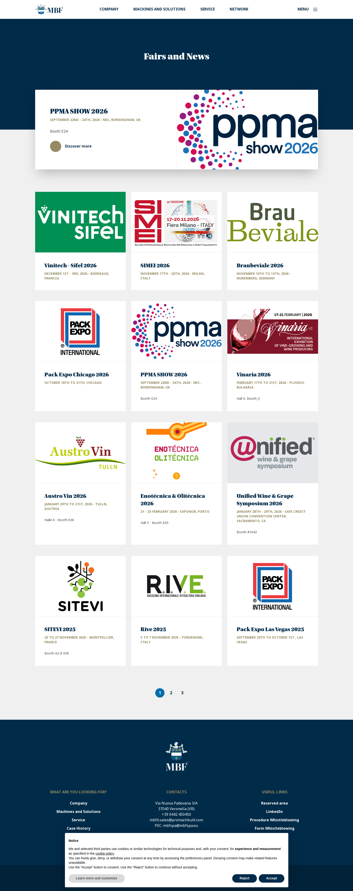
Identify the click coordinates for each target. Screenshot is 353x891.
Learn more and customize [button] (96, 878)
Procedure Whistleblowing (274, 820)
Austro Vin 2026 (65, 496)
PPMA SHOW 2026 (79, 111)
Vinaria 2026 (254, 375)
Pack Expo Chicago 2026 (76, 375)
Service (207, 9)
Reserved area (274, 803)
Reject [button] (244, 878)
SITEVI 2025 (60, 629)
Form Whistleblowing (274, 828)
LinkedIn (274, 811)
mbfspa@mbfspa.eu (180, 825)
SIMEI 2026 (155, 266)
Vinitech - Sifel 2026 (70, 266)
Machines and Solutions (159, 9)
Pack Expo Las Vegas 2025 (270, 629)
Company (109, 9)
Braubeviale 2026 (260, 266)
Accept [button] (271, 878)
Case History (78, 828)
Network (239, 9)
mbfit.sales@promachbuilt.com (176, 820)
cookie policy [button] (104, 853)
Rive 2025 (153, 629)
